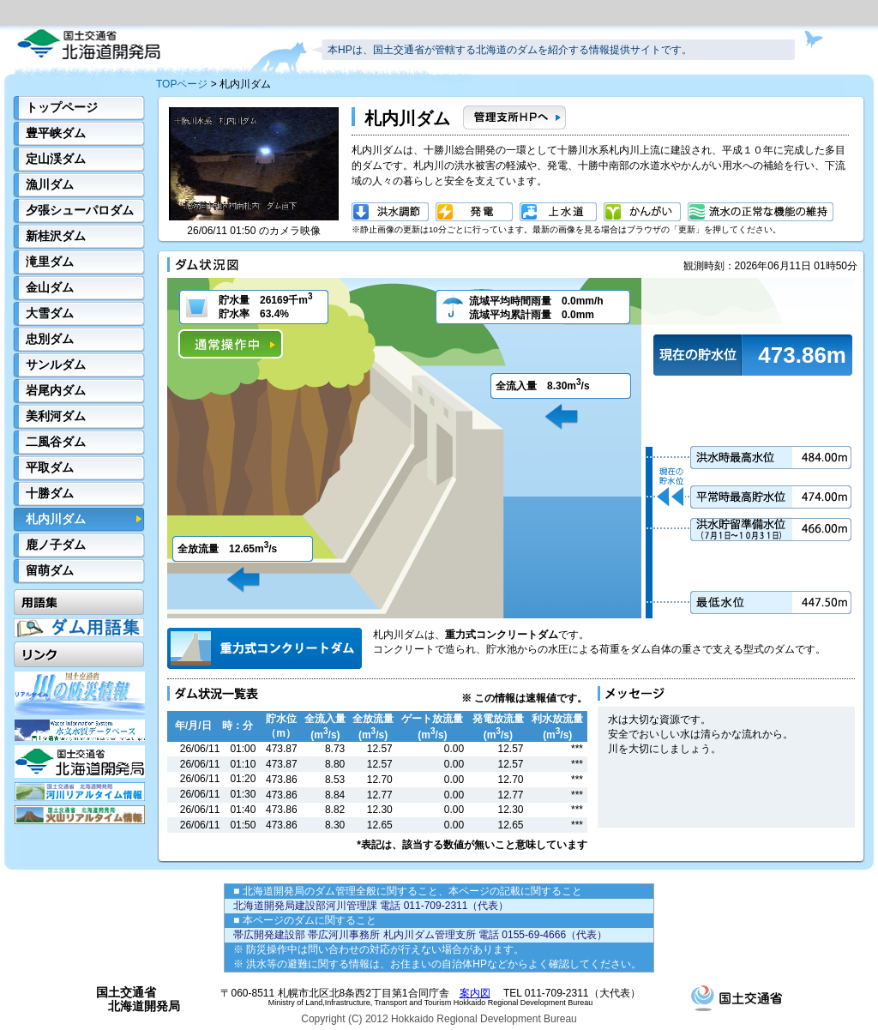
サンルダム (56, 364)
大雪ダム (50, 313)
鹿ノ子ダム (56, 544)
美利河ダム (56, 416)
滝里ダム (50, 261)
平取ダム (50, 467)
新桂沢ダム (56, 236)
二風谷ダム (56, 442)
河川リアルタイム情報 (80, 791)
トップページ (62, 107)
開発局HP (80, 761)
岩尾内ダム (56, 390)
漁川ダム (50, 184)
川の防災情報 (80, 693)
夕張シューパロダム (80, 210)
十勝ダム (50, 493)
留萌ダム (50, 570)
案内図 (475, 993)
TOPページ (181, 84)
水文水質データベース (80, 730)
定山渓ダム (56, 159)
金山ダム (50, 287)
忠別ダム (50, 339)
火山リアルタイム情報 (80, 814)
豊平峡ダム (56, 133)
